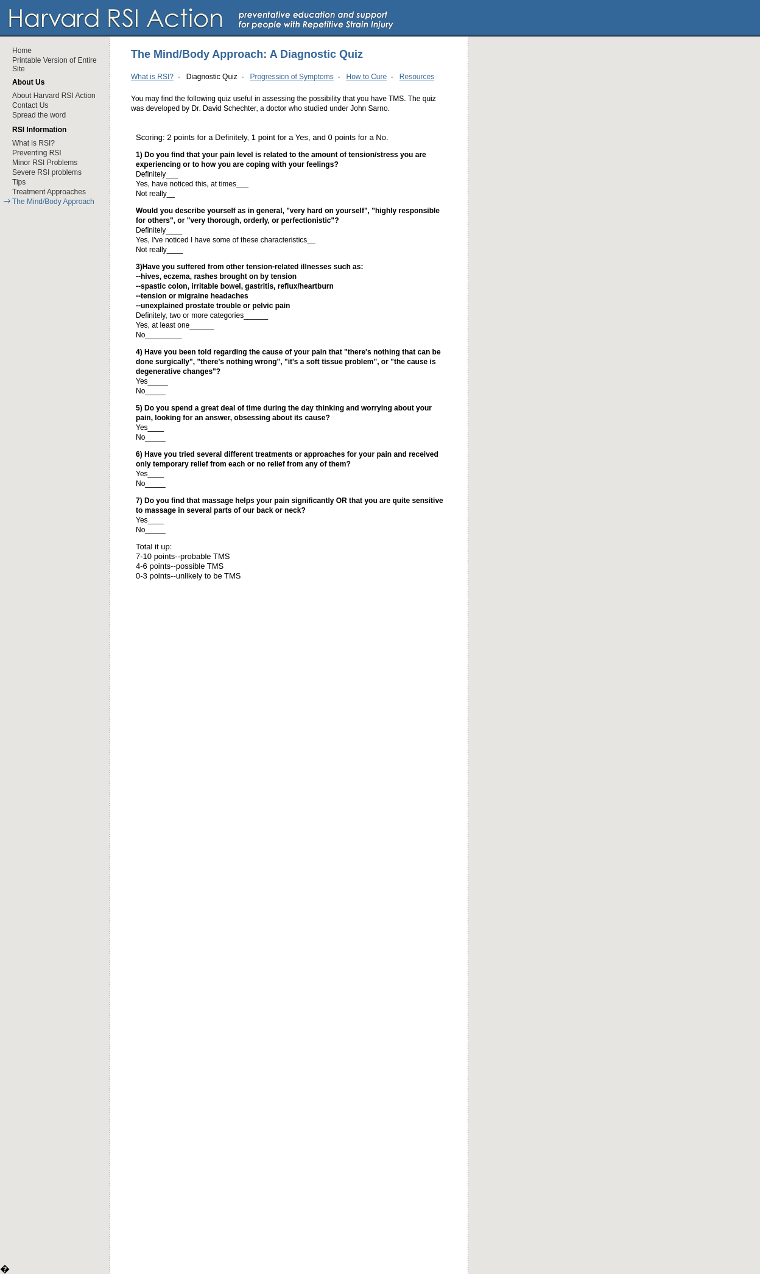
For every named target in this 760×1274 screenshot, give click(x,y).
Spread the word (39, 115)
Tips (19, 182)
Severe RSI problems (47, 172)
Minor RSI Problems (44, 162)
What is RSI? (33, 143)
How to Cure (366, 76)
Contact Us (30, 105)
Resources (416, 76)
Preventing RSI (37, 153)
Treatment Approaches (49, 192)
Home (22, 50)
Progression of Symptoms (291, 76)
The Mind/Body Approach (53, 201)
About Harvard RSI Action (54, 95)
